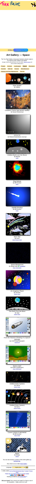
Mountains (31, 66)
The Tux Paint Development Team (16, 471)
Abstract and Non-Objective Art (9, 71)
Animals (9, 66)
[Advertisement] (18, 29)
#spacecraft (17, 342)
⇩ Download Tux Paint (21, 50)
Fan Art (22, 71)
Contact (26, 471)
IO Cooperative (22, 476)
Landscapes (17, 66)
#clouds (17, 239)
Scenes (17, 69)
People (3, 66)
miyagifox (22, 266)
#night (17, 210)
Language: (9, 467)
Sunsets (3, 69)
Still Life (10, 69)
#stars (17, 158)
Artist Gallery (23, 463)
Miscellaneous (25, 69)
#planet (15, 294)
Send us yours (27, 62)
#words (18, 408)
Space (24, 66)
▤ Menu (10, 50)
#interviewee (18, 267)
